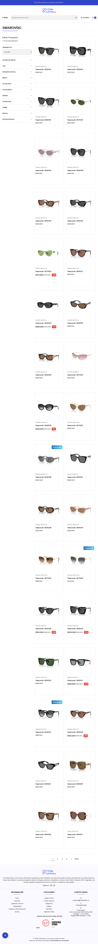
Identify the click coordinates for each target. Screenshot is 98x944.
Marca (17, 78)
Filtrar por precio (17, 60)
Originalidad (17, 906)
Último (76, 859)
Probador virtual (17, 72)
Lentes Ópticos (49, 901)
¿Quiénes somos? (17, 903)
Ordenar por (7, 47)
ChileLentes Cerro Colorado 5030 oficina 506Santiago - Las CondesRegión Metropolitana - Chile (80, 911)
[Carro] (94, 18)
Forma (17, 107)
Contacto (17, 901)
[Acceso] (86, 17)
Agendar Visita (49, 912)
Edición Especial (17, 119)
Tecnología (17, 101)
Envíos (17, 912)
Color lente (17, 84)
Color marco (17, 89)
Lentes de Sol (49, 898)
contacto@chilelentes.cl (81, 899)
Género (17, 95)
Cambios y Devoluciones (17, 909)
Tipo (17, 66)
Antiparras (49, 903)
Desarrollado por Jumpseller (60, 940)
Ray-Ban (49, 909)
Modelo (17, 113)
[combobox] (44, 17)
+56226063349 (81, 904)
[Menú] (4, 17)
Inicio (17, 898)
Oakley (49, 906)
